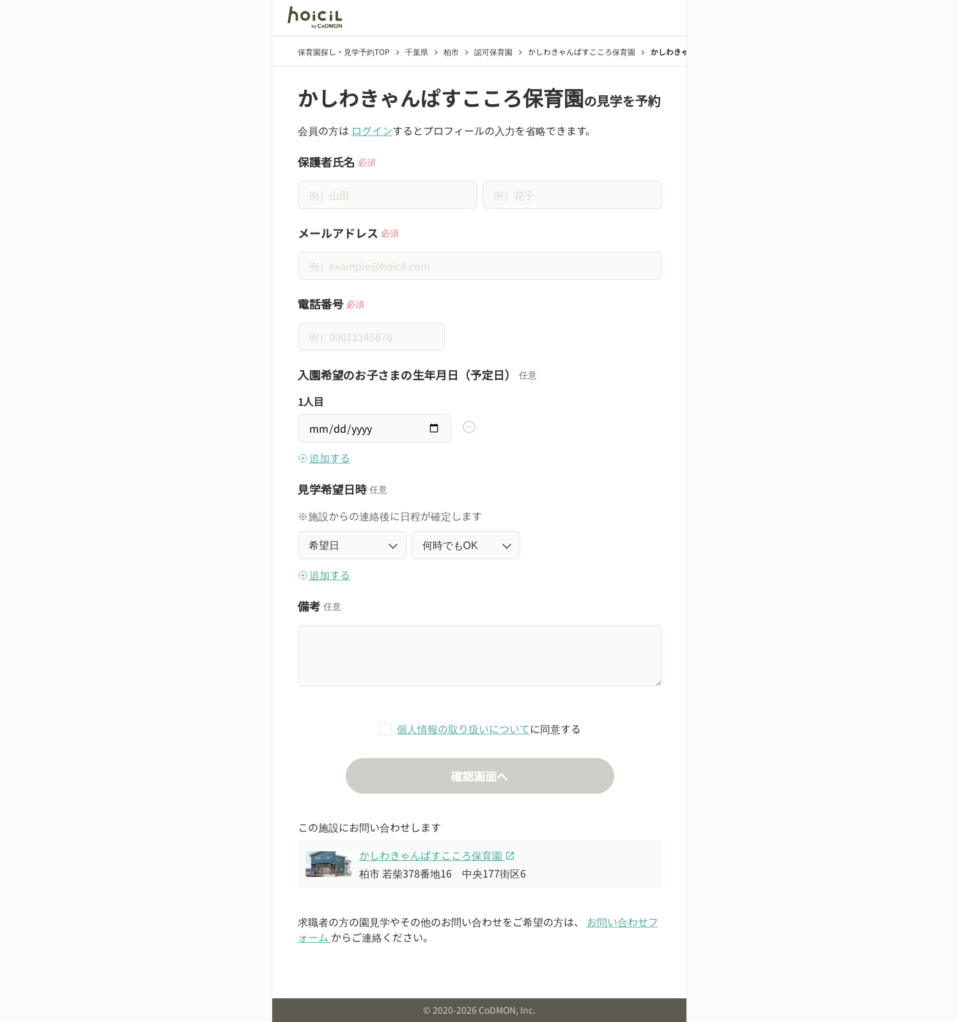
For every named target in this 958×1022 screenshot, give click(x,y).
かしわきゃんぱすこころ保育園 (437, 855)
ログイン (372, 130)
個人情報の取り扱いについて (463, 728)
